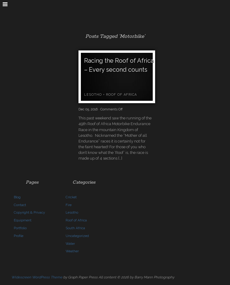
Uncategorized (77, 236)
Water (70, 244)
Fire (69, 205)
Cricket (71, 197)
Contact (20, 205)
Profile (18, 236)
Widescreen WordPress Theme (36, 277)
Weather (72, 251)
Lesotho (93, 95)
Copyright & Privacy (29, 212)
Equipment (22, 220)
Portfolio (20, 228)
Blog (17, 197)
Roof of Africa (121, 95)
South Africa (75, 228)
